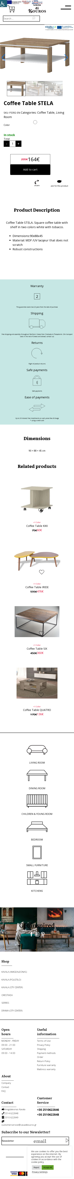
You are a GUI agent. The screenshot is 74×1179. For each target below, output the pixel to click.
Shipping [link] (41, 1048)
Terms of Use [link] (44, 1040)
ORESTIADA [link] (7, 995)
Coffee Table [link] (46, 113)
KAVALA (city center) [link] (12, 987)
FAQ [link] (3, 1091)
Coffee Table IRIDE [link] (37, 587)
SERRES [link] (5, 1002)
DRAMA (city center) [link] (12, 1010)
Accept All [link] (47, 1167)
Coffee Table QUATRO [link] (37, 710)
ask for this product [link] (59, 186)
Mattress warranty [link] (46, 1069)
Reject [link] (36, 1167)
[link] (3, 3)
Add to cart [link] (30, 169)
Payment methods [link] (46, 1053)
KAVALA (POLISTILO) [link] (11, 979)
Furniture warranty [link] (46, 1065)
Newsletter (34, 1140)
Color (7, 125)
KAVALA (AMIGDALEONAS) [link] (14, 971)
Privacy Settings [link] (40, 1171)
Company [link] (6, 1082)
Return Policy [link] (43, 1061)
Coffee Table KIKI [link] (37, 526)
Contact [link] (5, 1087)
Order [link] (40, 1056)
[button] (3, 57)
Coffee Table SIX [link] (37, 648)
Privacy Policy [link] (43, 1044)
